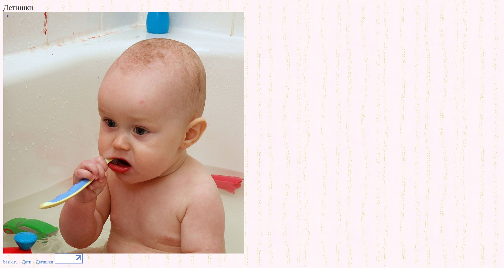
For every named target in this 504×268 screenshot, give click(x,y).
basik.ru (10, 262)
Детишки (44, 262)
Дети (27, 262)
